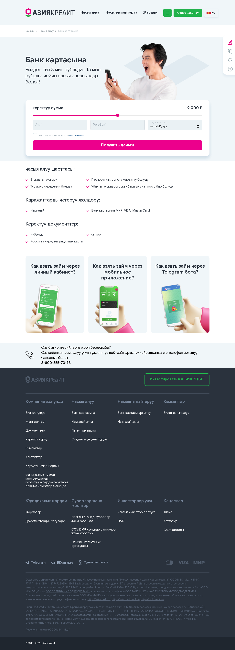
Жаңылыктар (35, 422)
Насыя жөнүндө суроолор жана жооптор (90, 519)
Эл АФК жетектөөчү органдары (86, 544)
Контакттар (34, 457)
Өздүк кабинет (187, 13)
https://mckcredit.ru (152, 599)
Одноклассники (93, 562)
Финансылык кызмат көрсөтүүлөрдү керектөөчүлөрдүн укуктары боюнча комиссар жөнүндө (47, 480)
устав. (140, 587)
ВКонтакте (62, 563)
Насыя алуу (90, 12)
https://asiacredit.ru (99, 599)
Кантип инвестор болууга (136, 512)
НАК (121, 521)
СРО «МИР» (39, 607)
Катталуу (170, 521)
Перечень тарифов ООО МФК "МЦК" (48, 629)
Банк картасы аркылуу (134, 413)
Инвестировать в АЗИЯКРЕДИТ (177, 379)
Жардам (150, 12)
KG (211, 13)
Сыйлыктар (34, 448)
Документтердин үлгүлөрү (45, 521)
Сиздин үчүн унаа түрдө (89, 439)
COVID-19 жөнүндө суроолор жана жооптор (93, 531)
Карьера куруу (36, 439)
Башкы (30, 31)
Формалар (33, 512)
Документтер (35, 431)
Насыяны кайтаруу (121, 12)
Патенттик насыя (83, 431)
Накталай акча (82, 422)
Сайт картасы (174, 530)
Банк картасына (83, 413)
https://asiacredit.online (126, 599)
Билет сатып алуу (176, 413)
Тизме (168, 512)
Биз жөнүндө (35, 413)
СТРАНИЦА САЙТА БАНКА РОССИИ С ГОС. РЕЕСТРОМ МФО (81, 611)
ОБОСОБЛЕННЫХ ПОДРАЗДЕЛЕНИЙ (67, 591)
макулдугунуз (76, 135)
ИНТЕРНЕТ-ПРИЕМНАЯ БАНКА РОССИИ (141, 611)
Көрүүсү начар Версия (42, 466)
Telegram (36, 563)
